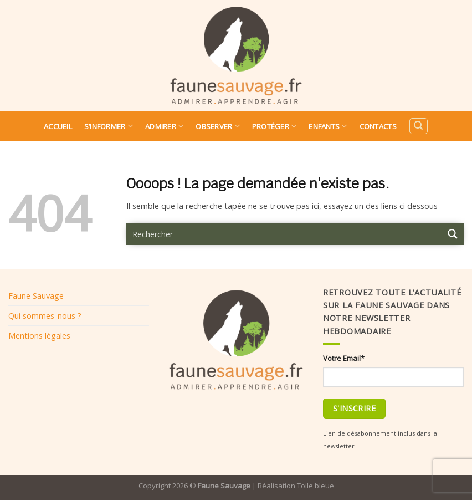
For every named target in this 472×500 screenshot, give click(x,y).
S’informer (108, 126)
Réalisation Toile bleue (296, 486)
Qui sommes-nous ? (44, 315)
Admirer (164, 126)
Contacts (378, 126)
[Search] (418, 126)
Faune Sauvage (36, 295)
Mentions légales (39, 335)
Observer (218, 126)
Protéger (274, 126)
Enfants (328, 126)
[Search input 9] (284, 234)
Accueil (58, 126)
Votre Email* (344, 358)
